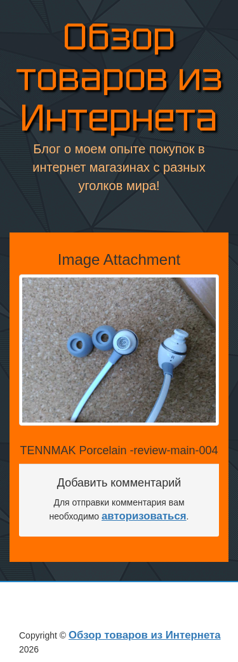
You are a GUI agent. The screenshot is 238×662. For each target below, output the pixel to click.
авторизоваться (144, 516)
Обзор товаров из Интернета (119, 78)
